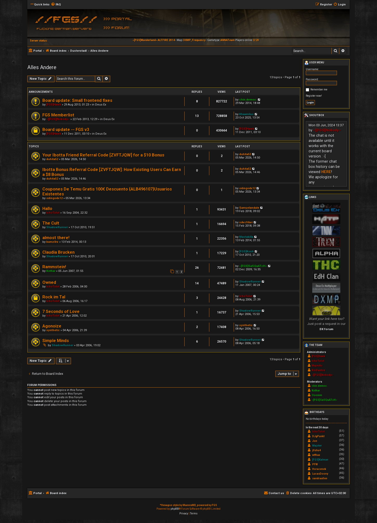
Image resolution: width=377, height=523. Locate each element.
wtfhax (316, 455)
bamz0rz (52, 242)
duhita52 (52, 159)
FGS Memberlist (58, 115)
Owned (49, 282)
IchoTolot (53, 212)
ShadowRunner (57, 227)
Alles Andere (41, 67)
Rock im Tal (53, 297)
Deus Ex (100, 104)
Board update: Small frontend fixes (77, 100)
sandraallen (319, 478)
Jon (314, 441)
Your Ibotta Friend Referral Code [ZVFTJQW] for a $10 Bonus (103, 155)
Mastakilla (246, 237)
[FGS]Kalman (320, 459)
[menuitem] (56, 5)
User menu (314, 63)
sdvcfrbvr (246, 222)
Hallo (47, 208)
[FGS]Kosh (246, 251)
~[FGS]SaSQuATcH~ (253, 266)
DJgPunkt (318, 436)
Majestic (317, 365)
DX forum (326, 329)
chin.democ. (248, 99)
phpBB (175, 508)
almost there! (55, 237)
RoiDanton (318, 370)
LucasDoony (320, 473)
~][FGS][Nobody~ (58, 119)
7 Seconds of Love (61, 311)
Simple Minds (55, 340)
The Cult (50, 223)
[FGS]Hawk (53, 104)
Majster (317, 445)
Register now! (314, 95)
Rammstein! (54, 266)
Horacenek (319, 469)
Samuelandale (249, 208)
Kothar (50, 271)
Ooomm (317, 395)
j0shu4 (316, 450)
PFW (315, 464)
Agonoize (51, 326)
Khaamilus (246, 114)
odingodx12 (54, 198)
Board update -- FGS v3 (65, 129)
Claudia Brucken (58, 252)
